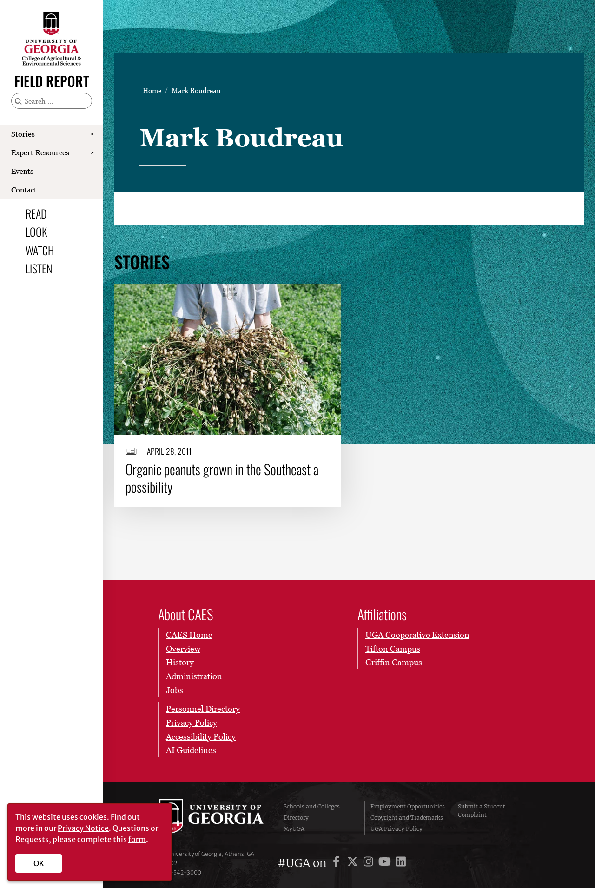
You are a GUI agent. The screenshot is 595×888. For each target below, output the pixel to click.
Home (152, 90)
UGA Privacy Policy (396, 828)
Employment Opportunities (407, 806)
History (180, 662)
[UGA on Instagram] (370, 863)
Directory (296, 817)
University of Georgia (211, 817)
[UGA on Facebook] (338, 863)
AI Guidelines (191, 750)
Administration (194, 676)
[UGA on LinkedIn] (401, 863)
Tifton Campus (392, 649)
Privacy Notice (83, 828)
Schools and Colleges (312, 806)
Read (36, 213)
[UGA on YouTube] (386, 863)
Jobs (174, 690)
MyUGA (294, 828)
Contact (24, 190)
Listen (39, 268)
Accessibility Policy (201, 737)
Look (36, 231)
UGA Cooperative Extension (417, 635)
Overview (183, 649)
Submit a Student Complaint (481, 810)
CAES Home (189, 635)
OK (38, 863)
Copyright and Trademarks (406, 817)
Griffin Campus (393, 662)
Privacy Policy (191, 723)
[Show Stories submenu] (92, 134)
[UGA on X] (354, 863)
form (137, 839)
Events (22, 171)
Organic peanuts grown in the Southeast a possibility (222, 478)
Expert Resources (40, 152)
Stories (23, 134)
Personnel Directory (203, 709)
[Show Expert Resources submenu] (92, 153)
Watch (40, 250)
